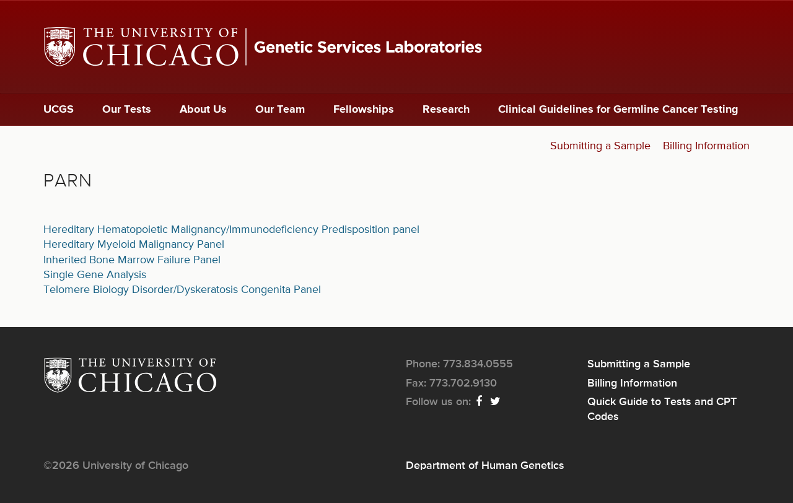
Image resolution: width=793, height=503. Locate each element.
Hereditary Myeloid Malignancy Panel (133, 244)
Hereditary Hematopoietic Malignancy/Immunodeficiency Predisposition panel (231, 229)
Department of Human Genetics (485, 465)
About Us (203, 109)
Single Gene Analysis (94, 275)
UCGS (58, 109)
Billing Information (706, 146)
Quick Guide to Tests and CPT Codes (662, 409)
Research (446, 109)
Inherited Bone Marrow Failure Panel (132, 260)
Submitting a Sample (600, 146)
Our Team (280, 109)
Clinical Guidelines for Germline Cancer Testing (618, 109)
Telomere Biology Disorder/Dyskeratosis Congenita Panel (182, 289)
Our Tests (126, 109)
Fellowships (363, 109)
